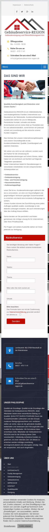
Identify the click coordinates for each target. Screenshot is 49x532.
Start (9, 464)
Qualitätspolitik (13, 489)
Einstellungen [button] (9, 526)
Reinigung (11, 492)
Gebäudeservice (13, 480)
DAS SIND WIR (13, 467)
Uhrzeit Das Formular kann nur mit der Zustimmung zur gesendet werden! (23, 310)
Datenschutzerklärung (18, 312)
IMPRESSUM (12, 483)
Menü (5, 67)
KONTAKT (11, 486)
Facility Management (15, 474)
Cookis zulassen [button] (25, 526)
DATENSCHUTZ (13, 470)
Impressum (17, 5)
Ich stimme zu (14, 315)
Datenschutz (29, 5)
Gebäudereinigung (14, 477)
